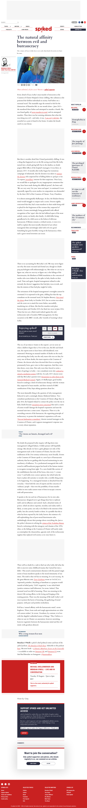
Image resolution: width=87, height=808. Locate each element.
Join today (33, 763)
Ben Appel (74, 108)
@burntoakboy (46, 654)
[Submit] (18, 22)
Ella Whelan (48, 796)
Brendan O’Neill (49, 790)
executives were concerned (41, 405)
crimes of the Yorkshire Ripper (53, 523)
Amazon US (52, 651)
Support (24, 733)
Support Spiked (5, 792)
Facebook (79, 22)
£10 (50, 328)
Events (62, 26)
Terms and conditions (6, 794)
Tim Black (47, 801)
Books (62, 29)
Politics (74, 205)
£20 (55, 328)
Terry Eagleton (39, 579)
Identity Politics (76, 131)
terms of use (39, 806)
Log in (74, 22)
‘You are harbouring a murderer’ (28, 419)
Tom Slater (75, 230)
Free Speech (26, 799)
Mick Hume (47, 799)
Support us (78, 29)
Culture (24, 792)
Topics (6, 26)
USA (24, 801)
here (18, 648)
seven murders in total (39, 112)
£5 (44, 328)
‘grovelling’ (29, 179)
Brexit (24, 794)
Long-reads (25, 29)
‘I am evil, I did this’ (52, 118)
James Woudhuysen (77, 203)
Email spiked (70, 794)
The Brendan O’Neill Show (37, 646)
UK (36, 85)
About (2, 790)
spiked (73, 257)
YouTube (85, 22)
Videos (27, 26)
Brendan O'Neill (76, 177)
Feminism (25, 796)
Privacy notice (4, 796)
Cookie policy (4, 799)
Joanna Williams (49, 794)
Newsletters (78, 26)
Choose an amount (52, 333)
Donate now (47, 337)
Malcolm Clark (76, 129)
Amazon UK (39, 651)
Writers (17, 26)
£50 (60, 328)
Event (73, 232)
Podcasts (9, 29)
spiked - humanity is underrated (43, 29)
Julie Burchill (75, 151)
